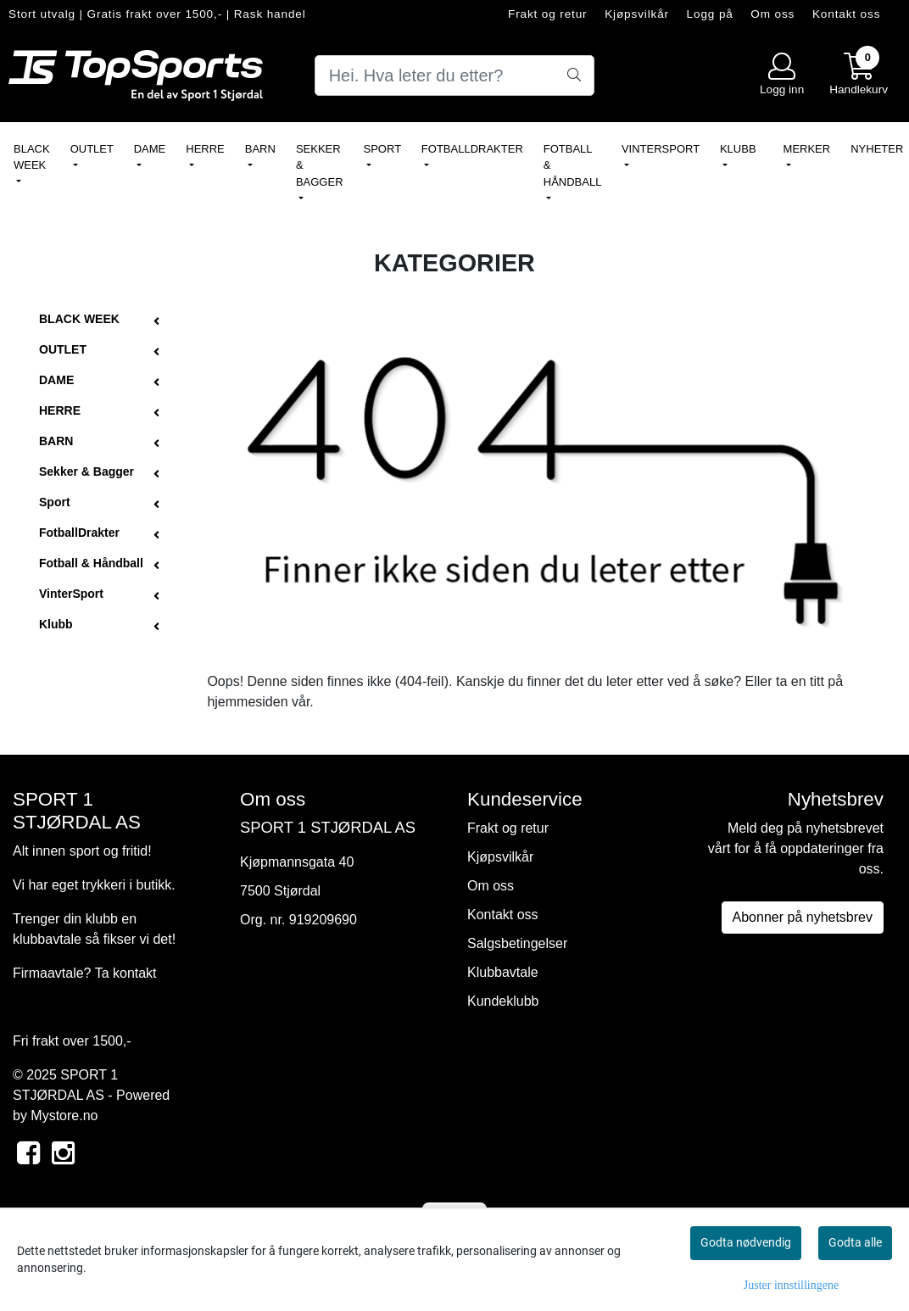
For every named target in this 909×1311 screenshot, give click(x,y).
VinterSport (661, 148)
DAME (150, 148)
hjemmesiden (247, 702)
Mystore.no (64, 1115)
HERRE (205, 148)
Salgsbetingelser (517, 943)
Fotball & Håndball (572, 165)
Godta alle (855, 1242)
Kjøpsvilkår (637, 14)
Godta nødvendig (745, 1242)
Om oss (772, 14)
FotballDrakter (472, 148)
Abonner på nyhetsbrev (803, 917)
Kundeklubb (503, 1001)
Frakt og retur (548, 14)
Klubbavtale (502, 972)
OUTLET (92, 148)
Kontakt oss (846, 14)
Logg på (710, 14)
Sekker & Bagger (319, 165)
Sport (382, 148)
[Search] (455, 75)
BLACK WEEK (32, 157)
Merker (807, 148)
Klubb (738, 148)
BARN (260, 148)
